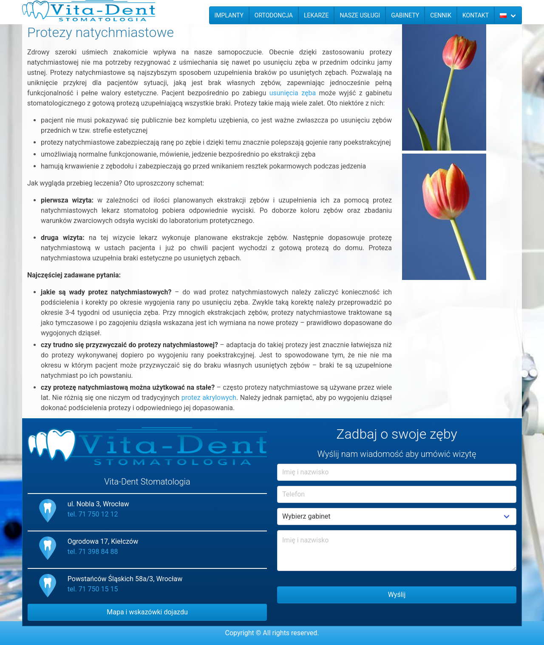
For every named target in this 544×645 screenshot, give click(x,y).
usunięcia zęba (292, 93)
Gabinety (405, 15)
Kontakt (475, 15)
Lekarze (316, 15)
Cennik (440, 15)
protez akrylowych (208, 398)
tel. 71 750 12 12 (93, 514)
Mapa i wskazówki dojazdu (147, 612)
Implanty (229, 15)
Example (396, 516)
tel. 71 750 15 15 (93, 589)
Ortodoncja (274, 15)
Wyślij (397, 595)
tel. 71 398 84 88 (93, 552)
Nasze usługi (360, 15)
